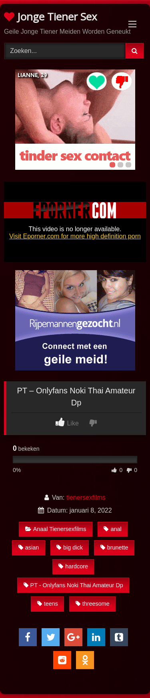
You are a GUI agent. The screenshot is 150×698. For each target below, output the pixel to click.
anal (112, 529)
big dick (69, 547)
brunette (114, 547)
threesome (93, 603)
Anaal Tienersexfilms (55, 529)
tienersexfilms (86, 497)
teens (47, 603)
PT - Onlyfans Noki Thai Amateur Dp (73, 585)
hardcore (73, 566)
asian (28, 547)
